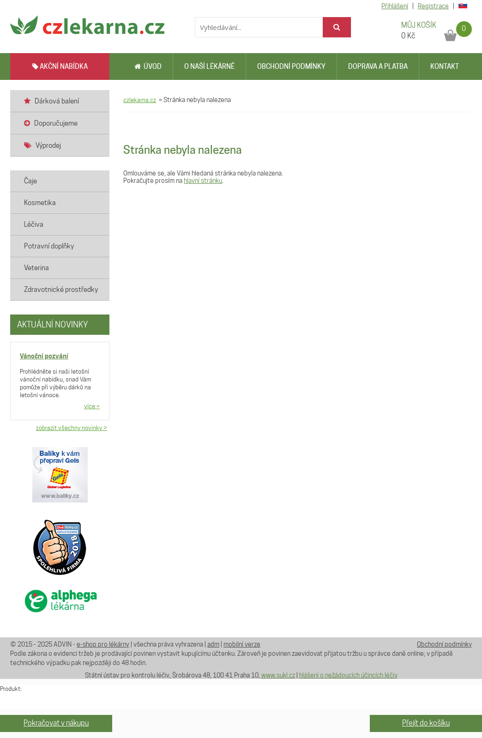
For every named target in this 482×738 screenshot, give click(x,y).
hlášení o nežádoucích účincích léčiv (348, 675)
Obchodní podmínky (291, 66)
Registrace (433, 6)
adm (213, 644)
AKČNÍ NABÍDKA (60, 66)
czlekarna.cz (139, 99)
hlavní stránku (203, 180)
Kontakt (444, 66)
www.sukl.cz (278, 675)
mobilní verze (241, 644)
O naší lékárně (209, 66)
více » (92, 406)
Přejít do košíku (426, 723)
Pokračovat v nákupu (56, 723)
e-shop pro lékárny (103, 644)
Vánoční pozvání (44, 356)
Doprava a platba (378, 66)
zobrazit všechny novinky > (71, 427)
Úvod (148, 66)
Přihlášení (394, 6)
